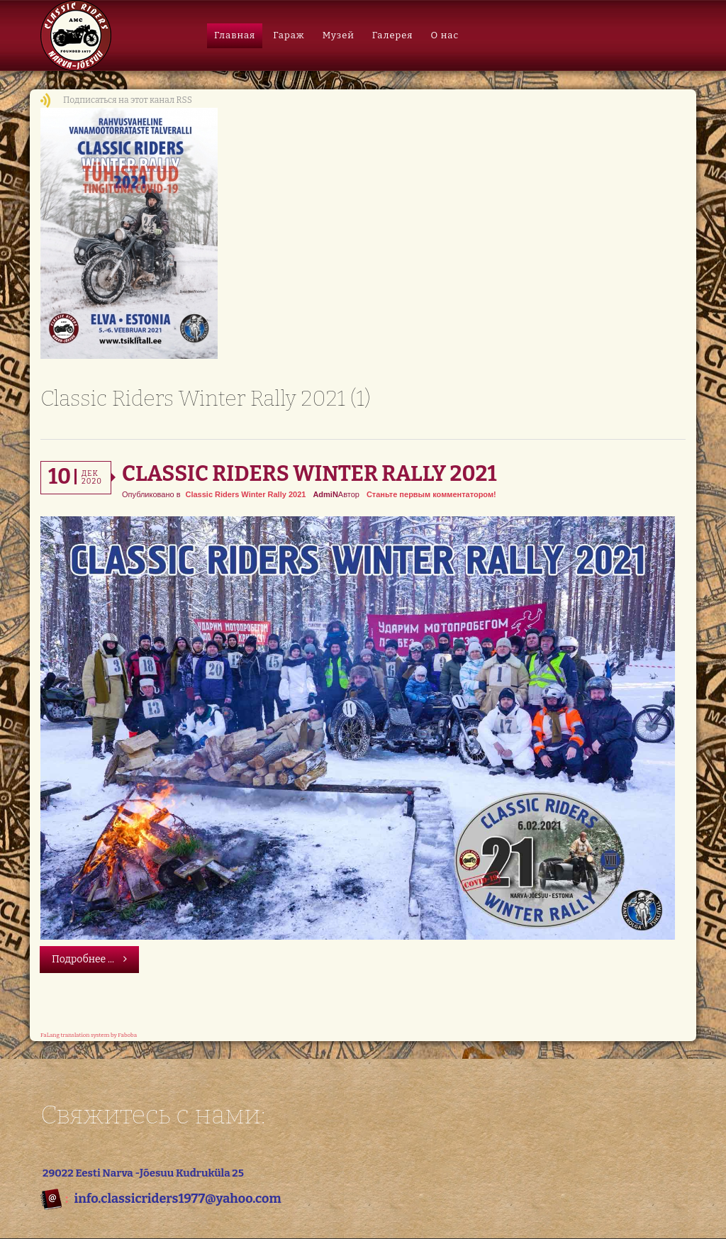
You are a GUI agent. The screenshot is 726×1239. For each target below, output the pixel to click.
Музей (338, 35)
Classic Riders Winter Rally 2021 (309, 474)
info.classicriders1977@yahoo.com (177, 1198)
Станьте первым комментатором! (431, 494)
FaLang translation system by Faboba (88, 1035)
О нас (444, 35)
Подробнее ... (89, 959)
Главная (234, 35)
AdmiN (325, 494)
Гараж (289, 35)
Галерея (392, 35)
